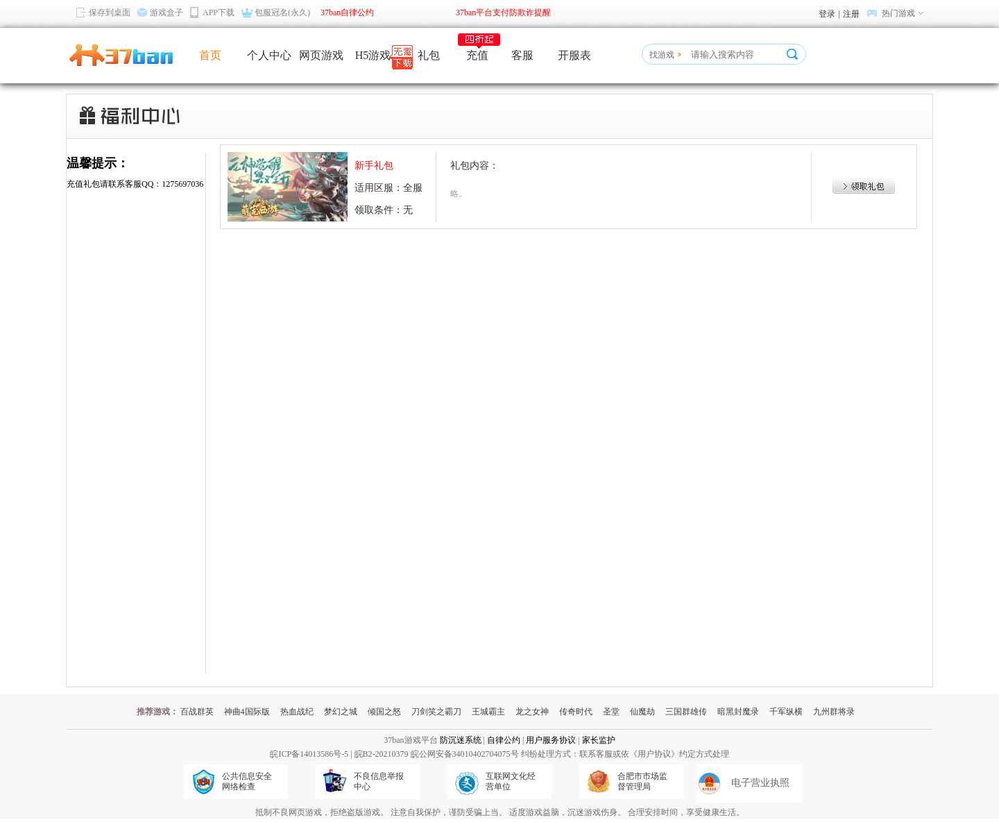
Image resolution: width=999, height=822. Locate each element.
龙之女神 (532, 711)
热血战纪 (297, 711)
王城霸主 (488, 711)
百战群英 (197, 711)
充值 (477, 55)
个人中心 (269, 55)
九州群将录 (834, 711)
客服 (522, 55)
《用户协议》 (654, 754)
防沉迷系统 (460, 740)
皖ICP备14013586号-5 (309, 754)
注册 (851, 14)
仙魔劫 (642, 711)
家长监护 (598, 740)
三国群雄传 (686, 711)
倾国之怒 (384, 711)
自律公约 (503, 740)
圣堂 (611, 711)
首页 (210, 55)
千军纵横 (786, 711)
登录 (827, 14)
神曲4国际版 (247, 711)
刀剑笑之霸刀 (436, 711)
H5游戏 (373, 55)
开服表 (574, 55)
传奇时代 (575, 711)
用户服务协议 (551, 740)
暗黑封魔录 (738, 711)
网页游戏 (321, 55)
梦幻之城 (340, 711)
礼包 (429, 55)
